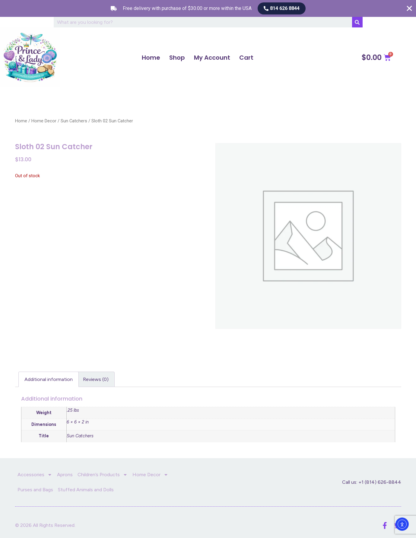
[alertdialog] (208, 8)
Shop (177, 57)
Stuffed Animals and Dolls (86, 489)
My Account (212, 57)
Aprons (65, 474)
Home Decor (43, 121)
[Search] (357, 22)
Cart (246, 57)
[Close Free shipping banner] (409, 8)
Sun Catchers (74, 121)
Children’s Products (103, 474)
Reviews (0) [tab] (96, 379)
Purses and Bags (35, 489)
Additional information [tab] (48, 379)
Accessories (34, 474)
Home (151, 57)
